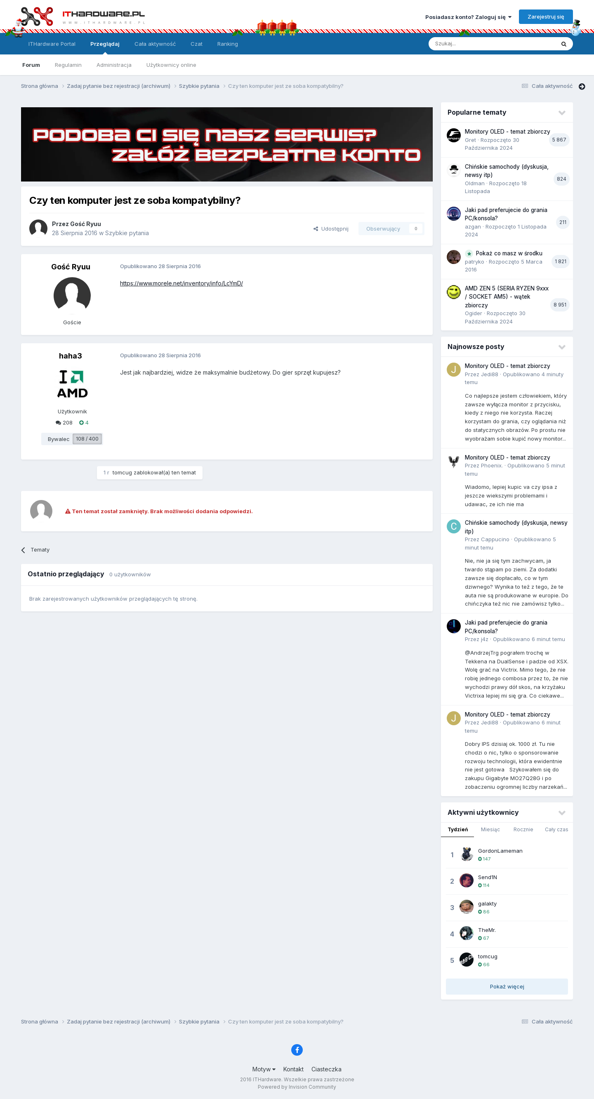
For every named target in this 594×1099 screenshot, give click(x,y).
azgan (473, 226)
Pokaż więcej (507, 986)
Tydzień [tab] (458, 829)
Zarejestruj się (546, 16)
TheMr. (487, 930)
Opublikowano (529, 639)
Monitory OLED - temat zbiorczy (507, 131)
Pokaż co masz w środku (509, 253)
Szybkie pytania (127, 232)
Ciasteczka (326, 1069)
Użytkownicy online (171, 64)
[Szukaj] (471, 43)
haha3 (70, 355)
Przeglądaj (105, 47)
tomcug (122, 472)
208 (64, 422)
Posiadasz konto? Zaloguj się (468, 17)
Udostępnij (331, 228)
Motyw (264, 1069)
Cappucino (495, 539)
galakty (487, 903)
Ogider (473, 313)
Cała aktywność (155, 43)
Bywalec (59, 439)
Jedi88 (489, 374)
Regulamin (68, 64)
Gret (470, 140)
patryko (474, 261)
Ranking (227, 43)
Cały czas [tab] (556, 829)
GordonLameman (500, 850)
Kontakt (293, 1069)
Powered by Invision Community (297, 1087)
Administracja (114, 64)
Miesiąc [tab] (490, 829)
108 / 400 (87, 439)
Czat (197, 43)
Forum (31, 64)
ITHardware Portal (51, 43)
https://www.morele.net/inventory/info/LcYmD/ (181, 283)
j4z (484, 639)
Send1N (487, 877)
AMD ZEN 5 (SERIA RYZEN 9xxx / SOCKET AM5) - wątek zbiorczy (507, 297)
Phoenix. (492, 465)
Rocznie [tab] (523, 829)
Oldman (475, 183)
